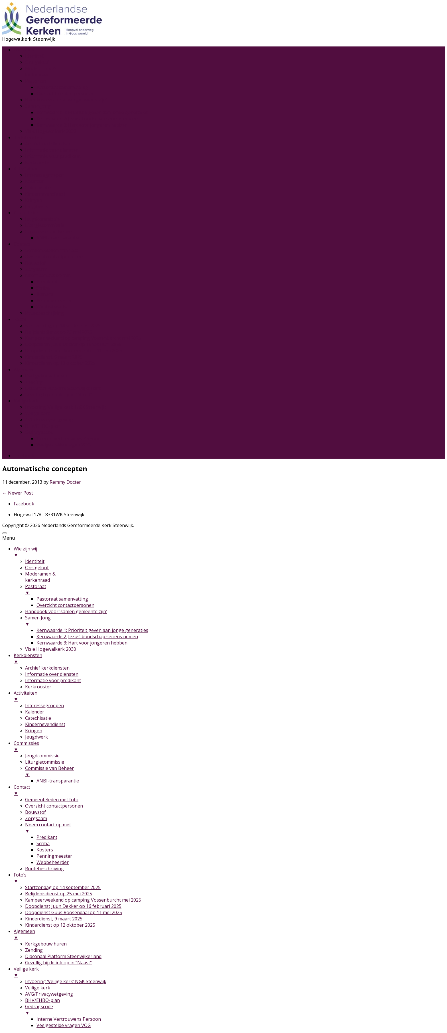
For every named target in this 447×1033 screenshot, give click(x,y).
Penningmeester (54, 300)
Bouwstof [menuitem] (35, 812)
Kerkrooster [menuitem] (38, 687)
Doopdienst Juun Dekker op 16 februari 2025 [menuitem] (73, 906)
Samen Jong (38, 106)
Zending (34, 382)
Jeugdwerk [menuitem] (36, 737)
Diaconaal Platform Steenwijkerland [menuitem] (63, 956)
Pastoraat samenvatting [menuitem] (62, 599)
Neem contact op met (48, 275)
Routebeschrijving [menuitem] (44, 868)
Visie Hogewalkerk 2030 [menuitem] (50, 649)
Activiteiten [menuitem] (229, 696)
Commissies (26, 213)
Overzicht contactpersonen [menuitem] (65, 605)
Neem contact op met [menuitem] (235, 827)
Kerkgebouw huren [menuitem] (46, 944)
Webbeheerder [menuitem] (52, 862)
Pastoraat (35, 81)
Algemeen (24, 369)
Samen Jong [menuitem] (235, 621)
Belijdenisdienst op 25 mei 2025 (58, 332)
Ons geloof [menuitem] (37, 567)
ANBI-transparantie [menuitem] (57, 781)
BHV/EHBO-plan (42, 426)
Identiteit (34, 56)
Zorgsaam (36, 269)
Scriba (43, 288)
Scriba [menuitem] (43, 843)
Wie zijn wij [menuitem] (229, 552)
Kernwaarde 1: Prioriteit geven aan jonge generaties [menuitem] (92, 630)
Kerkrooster (38, 162)
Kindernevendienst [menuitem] (45, 724)
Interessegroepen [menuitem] (44, 705)
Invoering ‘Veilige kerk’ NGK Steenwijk (65, 407)
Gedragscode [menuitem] (235, 1009)
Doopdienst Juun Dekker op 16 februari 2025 (73, 344)
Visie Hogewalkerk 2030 (50, 131)
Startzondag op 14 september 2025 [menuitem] (63, 887)
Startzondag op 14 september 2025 (63, 325)
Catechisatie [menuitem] (38, 718)
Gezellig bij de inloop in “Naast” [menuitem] (58, 962)
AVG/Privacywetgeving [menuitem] (49, 994)
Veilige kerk (26, 401)
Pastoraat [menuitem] (235, 589)
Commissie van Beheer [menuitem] (235, 771)
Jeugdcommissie (42, 219)
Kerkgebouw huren (46, 376)
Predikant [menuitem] (46, 837)
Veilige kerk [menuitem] (229, 972)
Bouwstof (35, 263)
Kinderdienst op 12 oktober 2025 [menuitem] (60, 925)
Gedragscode (39, 432)
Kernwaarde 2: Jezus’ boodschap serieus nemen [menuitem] (87, 636)
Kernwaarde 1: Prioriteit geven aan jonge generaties (92, 112)
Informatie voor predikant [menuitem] (53, 680)
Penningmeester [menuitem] (54, 856)
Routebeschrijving (44, 313)
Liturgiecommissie (44, 225)
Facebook (24, 455)
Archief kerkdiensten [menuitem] (47, 668)
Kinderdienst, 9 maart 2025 (53, 357)
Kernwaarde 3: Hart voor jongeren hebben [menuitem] (81, 643)
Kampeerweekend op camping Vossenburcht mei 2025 (83, 338)
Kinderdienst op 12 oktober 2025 (60, 363)
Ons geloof (37, 62)
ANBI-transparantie (57, 238)
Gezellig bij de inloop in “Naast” (58, 394)
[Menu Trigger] (4, 533)
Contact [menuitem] (229, 790)
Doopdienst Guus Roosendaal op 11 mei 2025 (73, 350)
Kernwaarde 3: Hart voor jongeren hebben (81, 125)
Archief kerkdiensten (47, 144)
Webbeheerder (52, 307)
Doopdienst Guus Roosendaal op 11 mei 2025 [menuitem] (73, 912)
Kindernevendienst (45, 194)
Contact (22, 244)
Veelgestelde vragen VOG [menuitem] (63, 1025)
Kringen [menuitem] (33, 730)
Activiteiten (25, 169)
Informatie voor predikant (53, 156)
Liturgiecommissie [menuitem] (44, 762)
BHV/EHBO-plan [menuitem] (42, 1000)
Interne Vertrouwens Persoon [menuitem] (68, 1019)
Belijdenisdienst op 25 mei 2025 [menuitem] (58, 893)
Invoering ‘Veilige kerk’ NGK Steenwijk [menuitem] (65, 981)
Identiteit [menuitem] (34, 561)
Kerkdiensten (28, 137)
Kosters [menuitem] (44, 850)
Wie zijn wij (25, 49)
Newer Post (17, 493)
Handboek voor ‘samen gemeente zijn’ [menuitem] (66, 611)
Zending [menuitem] (34, 950)
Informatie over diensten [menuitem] (51, 674)
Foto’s (20, 319)
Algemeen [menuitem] (229, 934)
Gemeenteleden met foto (51, 250)
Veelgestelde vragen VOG (63, 445)
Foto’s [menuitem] (229, 878)
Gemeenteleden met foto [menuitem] (51, 799)
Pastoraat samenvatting (62, 87)
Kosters (44, 294)
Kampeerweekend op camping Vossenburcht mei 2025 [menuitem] (83, 900)
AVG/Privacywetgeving (49, 419)
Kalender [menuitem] (34, 712)
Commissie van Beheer (49, 231)
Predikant (46, 281)
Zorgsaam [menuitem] (36, 818)
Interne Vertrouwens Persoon (68, 438)
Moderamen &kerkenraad (40, 71)
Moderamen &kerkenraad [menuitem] (40, 577)
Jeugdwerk (36, 206)
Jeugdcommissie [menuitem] (42, 756)
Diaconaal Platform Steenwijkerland (63, 388)
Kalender (34, 181)
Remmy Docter (65, 482)
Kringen (33, 200)
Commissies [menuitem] (229, 746)
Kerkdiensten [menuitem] (229, 658)
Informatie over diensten (51, 150)
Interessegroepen (44, 175)
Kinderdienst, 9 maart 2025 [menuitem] (53, 919)
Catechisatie (38, 187)
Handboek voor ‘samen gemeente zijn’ (66, 100)
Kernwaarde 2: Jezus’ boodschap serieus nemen (87, 118)
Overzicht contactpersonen (65, 93)
